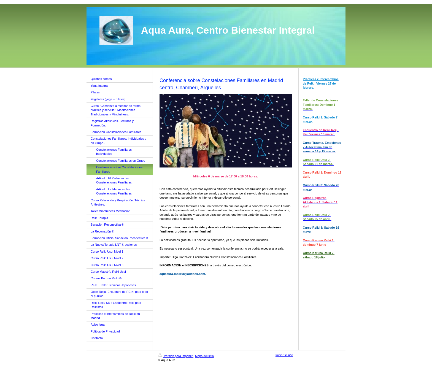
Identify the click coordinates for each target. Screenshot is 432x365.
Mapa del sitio (204, 356)
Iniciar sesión (284, 355)
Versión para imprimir (175, 356)
